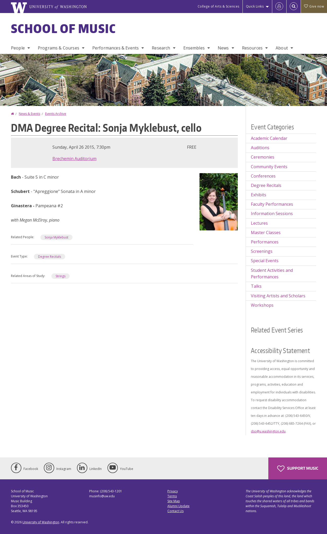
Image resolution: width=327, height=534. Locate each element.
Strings (60, 276)
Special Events (264, 260)
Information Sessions (272, 213)
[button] (218, 201)
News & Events (29, 113)
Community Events (269, 166)
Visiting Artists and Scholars (278, 296)
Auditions (260, 147)
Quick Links (255, 6)
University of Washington (40, 522)
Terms (172, 496)
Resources (252, 48)
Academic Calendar (269, 138)
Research (161, 48)
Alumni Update (178, 506)
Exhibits (258, 195)
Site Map (173, 501)
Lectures (259, 223)
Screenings (261, 251)
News (223, 48)
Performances (264, 242)
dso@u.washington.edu (268, 431)
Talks (256, 286)
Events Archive (55, 113)
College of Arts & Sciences (218, 6)
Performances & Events (115, 48)
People (18, 48)
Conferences (263, 176)
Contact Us (175, 511)
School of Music (63, 28)
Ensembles (194, 48)
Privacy (172, 491)
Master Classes (266, 232)
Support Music (297, 468)
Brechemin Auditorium (74, 158)
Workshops (262, 305)
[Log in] (279, 6)
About (282, 48)
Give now (314, 6)
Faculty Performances (272, 204)
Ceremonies (262, 157)
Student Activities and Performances (272, 273)
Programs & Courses (58, 48)
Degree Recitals (49, 256)
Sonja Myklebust (56, 237)
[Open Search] (294, 6)
